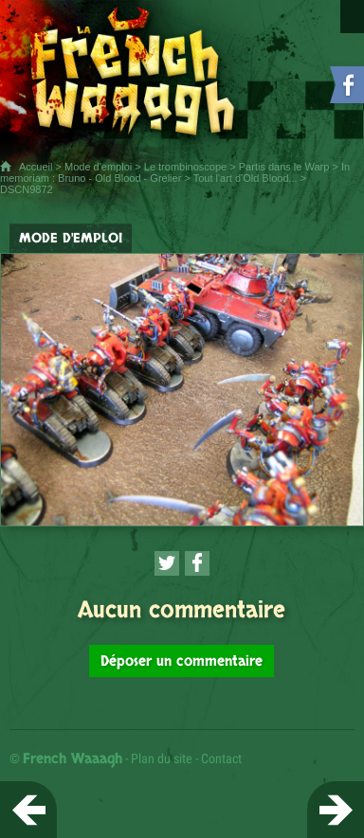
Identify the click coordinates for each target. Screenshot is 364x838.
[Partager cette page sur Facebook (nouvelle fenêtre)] (197, 563)
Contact (221, 758)
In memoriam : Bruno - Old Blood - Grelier (175, 172)
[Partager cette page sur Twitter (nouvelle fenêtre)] (167, 563)
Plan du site (161, 758)
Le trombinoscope (185, 166)
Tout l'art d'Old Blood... (245, 178)
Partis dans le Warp (284, 166)
